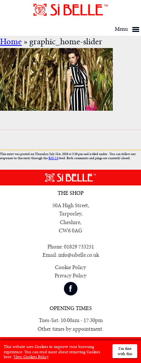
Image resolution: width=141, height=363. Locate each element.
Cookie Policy (70, 267)
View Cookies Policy (31, 357)
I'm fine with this (125, 351)
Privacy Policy (70, 276)
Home (11, 42)
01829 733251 (79, 247)
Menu (121, 29)
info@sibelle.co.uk (78, 255)
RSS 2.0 (53, 158)
